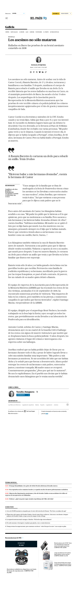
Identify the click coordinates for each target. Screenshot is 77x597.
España (7, 32)
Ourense (32, 32)
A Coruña (21, 32)
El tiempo (46, 32)
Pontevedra (39, 32)
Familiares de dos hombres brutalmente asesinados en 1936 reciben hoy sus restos (11, 193)
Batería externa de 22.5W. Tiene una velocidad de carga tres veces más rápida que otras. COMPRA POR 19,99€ (63, 545)
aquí (47, 413)
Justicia (56, 405)
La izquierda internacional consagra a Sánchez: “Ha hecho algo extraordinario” (29, 519)
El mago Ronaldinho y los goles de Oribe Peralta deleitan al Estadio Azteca (33, 486)
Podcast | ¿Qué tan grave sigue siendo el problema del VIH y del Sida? (31, 499)
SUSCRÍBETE (56, 13)
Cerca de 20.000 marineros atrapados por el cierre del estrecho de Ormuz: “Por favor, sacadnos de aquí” (36, 511)
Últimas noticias (54, 32)
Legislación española (28, 405)
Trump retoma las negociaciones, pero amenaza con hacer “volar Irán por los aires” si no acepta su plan (36, 526)
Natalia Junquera (38, 65)
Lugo (27, 32)
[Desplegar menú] (6, 18)
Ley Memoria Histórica (14, 405)
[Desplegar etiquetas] (67, 404)
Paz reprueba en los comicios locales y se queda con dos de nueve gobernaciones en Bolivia (38, 489)
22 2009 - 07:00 (40, 67)
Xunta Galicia (14, 32)
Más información (13, 413)
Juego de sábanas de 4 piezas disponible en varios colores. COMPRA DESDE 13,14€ (62, 554)
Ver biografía (23, 395)
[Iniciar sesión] (66, 13)
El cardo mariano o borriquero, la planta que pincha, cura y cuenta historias (28, 523)
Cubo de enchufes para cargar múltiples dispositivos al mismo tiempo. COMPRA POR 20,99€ (62, 564)
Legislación (49, 405)
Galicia (9, 27)
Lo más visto (9, 507)
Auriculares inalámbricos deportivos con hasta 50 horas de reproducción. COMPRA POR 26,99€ (21, 570)
